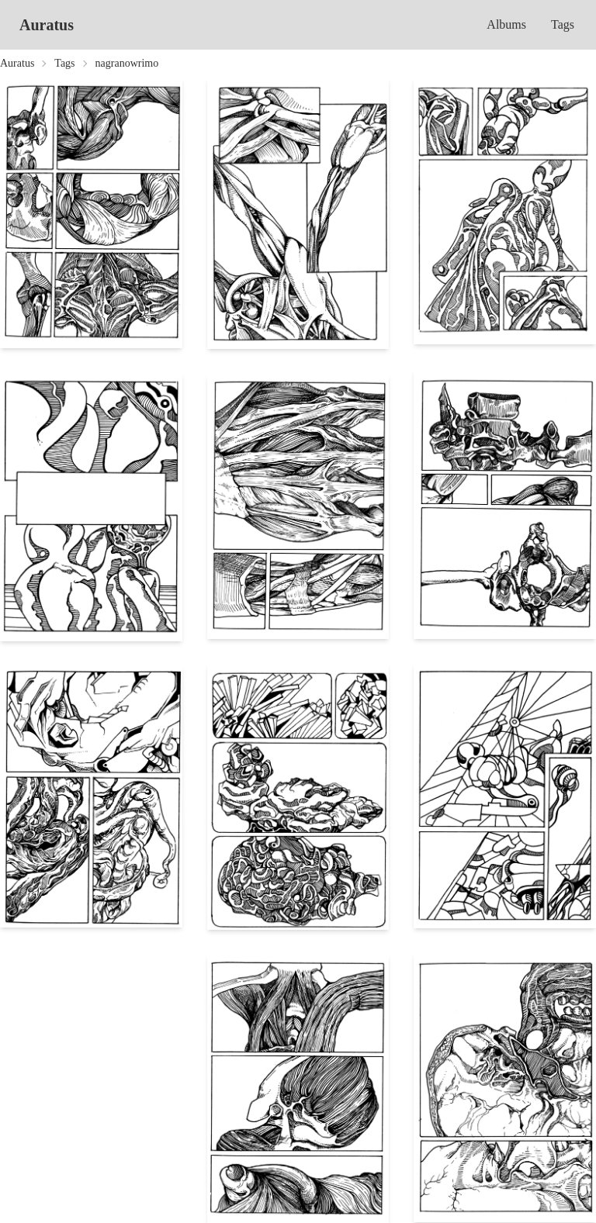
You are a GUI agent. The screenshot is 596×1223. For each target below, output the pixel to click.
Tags (562, 24)
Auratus (46, 24)
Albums (506, 24)
